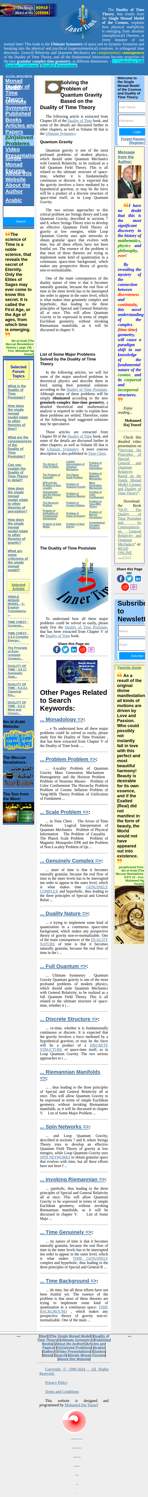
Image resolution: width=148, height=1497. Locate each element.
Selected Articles (19, 587)
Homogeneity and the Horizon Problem (52, 495)
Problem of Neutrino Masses (75, 494)
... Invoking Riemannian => (72, 1179)
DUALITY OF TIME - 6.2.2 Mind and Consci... (17, 708)
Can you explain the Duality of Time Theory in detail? (18, 472)
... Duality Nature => (64, 913)
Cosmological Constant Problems (97, 525)
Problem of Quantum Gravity (75, 485)
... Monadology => (61, 719)
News (47, 1355)
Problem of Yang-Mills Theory (95, 504)
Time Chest (97, 453)
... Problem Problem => (68, 759)
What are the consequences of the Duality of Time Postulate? (20, 446)
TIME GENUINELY (90, 1258)
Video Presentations (22, 152)
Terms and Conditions (62, 1392)
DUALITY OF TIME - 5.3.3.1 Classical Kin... (18, 689)
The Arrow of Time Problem (50, 465)
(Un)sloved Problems (19, 140)
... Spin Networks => (64, 1127)
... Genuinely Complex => (70, 861)
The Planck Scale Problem (74, 476)
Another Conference (22, 65)
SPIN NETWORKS (55, 1157)
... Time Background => (68, 1281)
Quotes (99, 1351)
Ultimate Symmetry (61, 134)
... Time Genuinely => (65, 1232)
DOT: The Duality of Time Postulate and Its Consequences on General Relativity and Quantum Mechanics (129, 527)
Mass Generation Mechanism (95, 485)
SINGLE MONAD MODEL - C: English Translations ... (17, 605)
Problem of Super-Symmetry (75, 514)
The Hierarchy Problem (51, 504)
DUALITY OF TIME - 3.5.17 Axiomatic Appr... (17, 671)
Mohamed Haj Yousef (81, 1405)
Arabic (13, 200)
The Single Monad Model (18, 80)
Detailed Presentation (58, 65)
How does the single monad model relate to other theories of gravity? (18, 531)
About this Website (18, 176)
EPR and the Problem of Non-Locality (52, 485)
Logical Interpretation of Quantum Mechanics (75, 465)
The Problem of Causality (51, 476)
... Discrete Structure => (69, 1019)
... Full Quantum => (63, 966)
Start (44, 1336)
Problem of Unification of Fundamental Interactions (50, 514)
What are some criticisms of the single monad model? (18, 560)
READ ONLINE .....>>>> (125, 552)
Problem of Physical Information (95, 466)
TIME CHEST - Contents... (18, 623)
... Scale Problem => (64, 812)
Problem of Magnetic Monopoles (95, 476)
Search (60, 1355)
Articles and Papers (20, 128)
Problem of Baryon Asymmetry (95, 515)
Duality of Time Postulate (87, 389)
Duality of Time (80, 121)
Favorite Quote (129, 668)
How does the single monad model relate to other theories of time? (18, 417)
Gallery (49, 1351)
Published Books (18, 116)
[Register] (137, 143)
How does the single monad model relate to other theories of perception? (18, 500)
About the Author (17, 188)
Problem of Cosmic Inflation (75, 504)
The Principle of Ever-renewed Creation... (17, 653)
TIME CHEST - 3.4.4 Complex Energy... (18, 636)
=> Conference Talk (128, 61)
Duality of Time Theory (17, 92)
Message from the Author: (126, 157)
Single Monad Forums (15, 164)
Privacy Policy (56, 1383)
